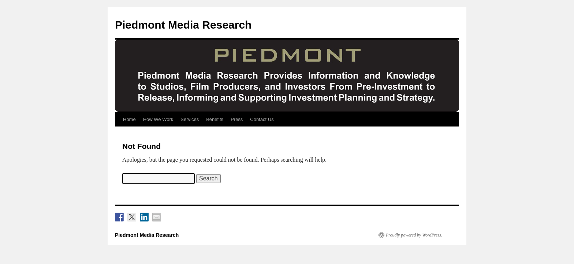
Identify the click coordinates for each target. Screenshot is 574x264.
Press (237, 119)
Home (129, 119)
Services (189, 119)
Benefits (214, 119)
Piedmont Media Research (183, 25)
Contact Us (261, 119)
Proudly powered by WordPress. (414, 235)
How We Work (158, 119)
